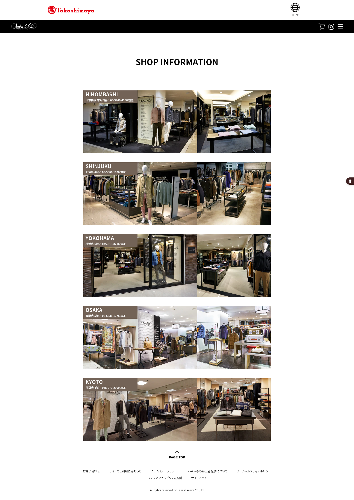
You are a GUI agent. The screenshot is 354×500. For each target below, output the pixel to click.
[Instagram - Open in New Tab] (331, 26)
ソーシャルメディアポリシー (254, 471)
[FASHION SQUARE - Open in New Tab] (322, 26)
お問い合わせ (91, 471)
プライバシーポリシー (163, 471)
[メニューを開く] (340, 26)
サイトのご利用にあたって (125, 471)
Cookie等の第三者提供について (207, 471)
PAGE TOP (177, 457)
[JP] (295, 10)
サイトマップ (198, 478)
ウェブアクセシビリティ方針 (165, 478)
